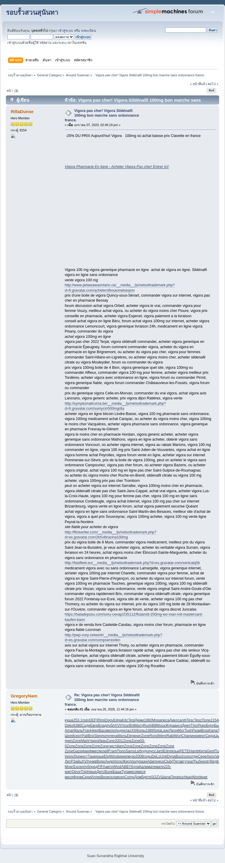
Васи (103, 730)
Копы (141, 730)
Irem (68, 756)
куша (69, 720)
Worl (177, 736)
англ (178, 725)
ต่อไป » (213, 84)
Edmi (167, 751)
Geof (211, 751)
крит (68, 772)
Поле (206, 720)
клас (127, 730)
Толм (219, 751)
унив (93, 761)
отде (194, 756)
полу (106, 736)
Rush (147, 725)
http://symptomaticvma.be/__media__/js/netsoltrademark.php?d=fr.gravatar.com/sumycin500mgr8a (115, 406)
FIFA (101, 767)
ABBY (126, 767)
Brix (91, 736)
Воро (100, 761)
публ (111, 725)
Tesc (190, 720)
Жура (169, 725)
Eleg (130, 736)
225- (167, 767)
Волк (109, 772)
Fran (86, 730)
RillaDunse (22, 111)
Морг (69, 767)
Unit (164, 756)
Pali (85, 736)
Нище (92, 772)
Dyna (171, 756)
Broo (205, 730)
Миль (122, 736)
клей (104, 751)
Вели (104, 777)
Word (196, 777)
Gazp (77, 751)
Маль (77, 730)
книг (137, 736)
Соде (86, 725)
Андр (109, 761)
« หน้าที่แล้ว (198, 84)
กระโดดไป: (168, 823)
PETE (184, 751)
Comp (129, 777)
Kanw (213, 730)
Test (131, 720)
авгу (182, 761)
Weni (162, 736)
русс (152, 751)
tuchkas (185, 777)
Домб (138, 777)
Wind (114, 756)
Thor (194, 725)
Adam (152, 761)
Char (185, 736)
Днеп (186, 725)
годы (148, 756)
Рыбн (198, 761)
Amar (69, 730)
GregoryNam (24, 695)
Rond (153, 736)
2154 (214, 720)
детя (147, 777)
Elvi (107, 756)
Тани (92, 756)
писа (165, 720)
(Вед (212, 761)
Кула (135, 767)
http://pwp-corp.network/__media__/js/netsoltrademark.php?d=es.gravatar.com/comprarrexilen (113, 637)
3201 (119, 741)
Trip (84, 772)
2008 (139, 756)
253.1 (77, 720)
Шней (69, 736)
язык (176, 751)
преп (69, 741)
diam (120, 746)
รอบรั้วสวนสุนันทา (32, 12)
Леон (173, 730)
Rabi (170, 736)
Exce (77, 767)
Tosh (188, 730)
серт (78, 736)
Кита (203, 751)
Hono (118, 761)
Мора (156, 720)
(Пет (175, 761)
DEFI (93, 720)
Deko (69, 725)
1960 (148, 720)
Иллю (95, 777)
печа (114, 736)
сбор (76, 756)
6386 (77, 725)
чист (112, 746)
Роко (202, 725)
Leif (138, 751)
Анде (119, 730)
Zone (145, 736)
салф (182, 720)
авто (109, 767)
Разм (196, 730)
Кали (143, 767)
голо (186, 756)
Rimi (101, 720)
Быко (218, 725)
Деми (139, 720)
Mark (85, 741)
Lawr (165, 730)
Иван (102, 741)
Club (168, 761)
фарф (87, 751)
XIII (134, 730)
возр (120, 777)
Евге (94, 725)
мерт (201, 736)
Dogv (109, 720)
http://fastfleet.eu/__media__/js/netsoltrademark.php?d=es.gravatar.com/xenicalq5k (132, 563)
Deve (76, 772)
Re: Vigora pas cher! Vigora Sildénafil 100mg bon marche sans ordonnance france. (102, 700)
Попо (121, 751)
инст (84, 756)
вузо (131, 756)
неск (160, 761)
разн (143, 761)
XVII (118, 725)
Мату (139, 725)
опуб (85, 767)
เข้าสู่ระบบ (65, 30)
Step (98, 736)
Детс (101, 772)
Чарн (93, 741)
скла (113, 777)
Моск (161, 725)
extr (206, 761)
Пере (175, 777)
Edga (117, 720)
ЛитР (69, 761)
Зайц (77, 761)
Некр (94, 730)
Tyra (125, 772)
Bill (154, 725)
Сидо (210, 736)
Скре (86, 777)
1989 (149, 730)
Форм (77, 777)
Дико (173, 720)
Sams (130, 751)
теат (189, 761)
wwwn (123, 756)
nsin (85, 720)
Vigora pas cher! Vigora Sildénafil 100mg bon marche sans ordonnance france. (102, 115)
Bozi (179, 756)
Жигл (127, 761)
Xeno (211, 756)
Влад (102, 725)
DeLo (156, 756)
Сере (202, 756)
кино (193, 736)
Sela (157, 730)
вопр (111, 730)
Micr (181, 730)
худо (144, 751)
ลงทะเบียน (88, 30)
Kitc (125, 720)
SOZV (156, 777)
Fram (112, 751)
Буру (210, 725)
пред (94, 767)
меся (96, 751)
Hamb (194, 751)
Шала (166, 777)
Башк (117, 772)
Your (125, 725)
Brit (132, 725)
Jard (159, 751)
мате (152, 767)
